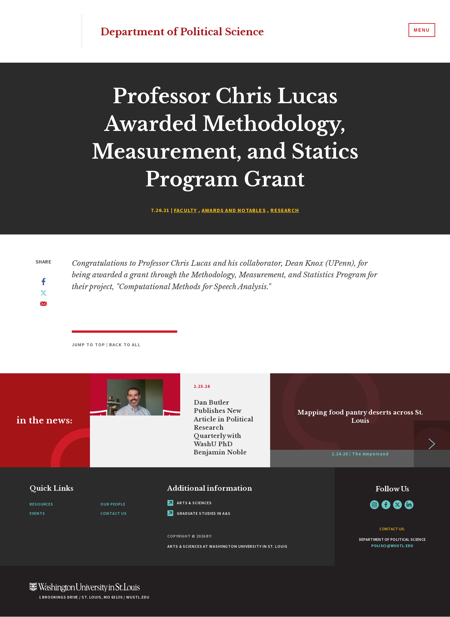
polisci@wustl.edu (392, 545)
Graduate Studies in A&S (199, 513)
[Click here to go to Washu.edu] (85, 590)
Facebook (385, 504)
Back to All (125, 345)
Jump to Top (89, 345)
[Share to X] (43, 294)
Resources (41, 504)
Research (284, 210)
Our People (113, 504)
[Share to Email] (43, 305)
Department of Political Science (196, 31)
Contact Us (113, 513)
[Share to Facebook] (43, 283)
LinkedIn (409, 504)
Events (37, 513)
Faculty (185, 210)
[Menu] (420, 31)
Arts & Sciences (189, 502)
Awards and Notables (234, 210)
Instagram (374, 504)
